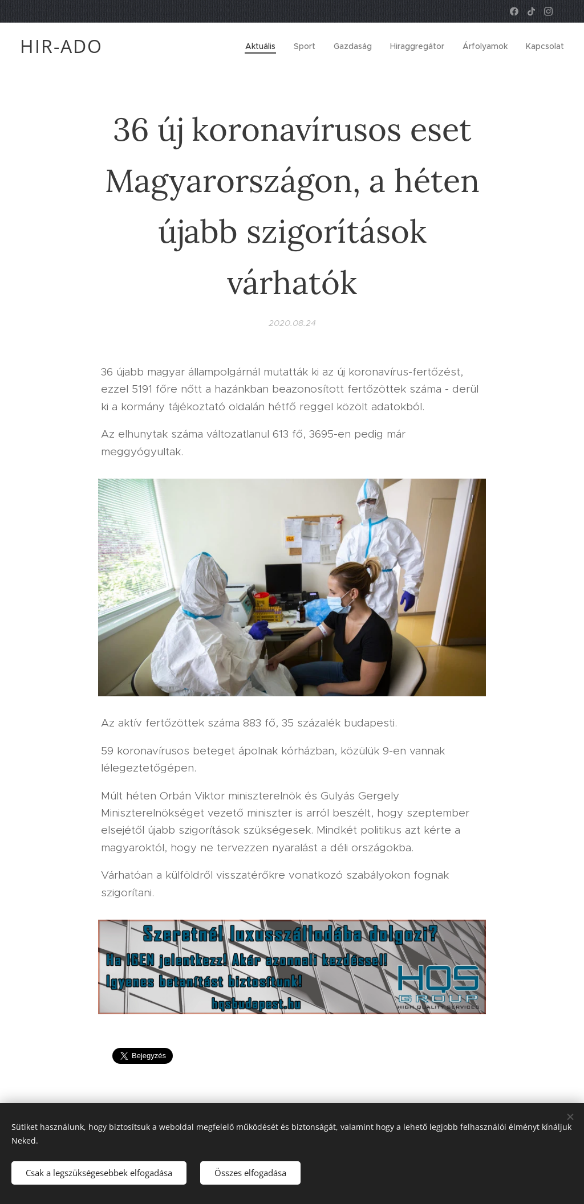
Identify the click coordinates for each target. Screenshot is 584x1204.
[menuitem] (263, 46)
